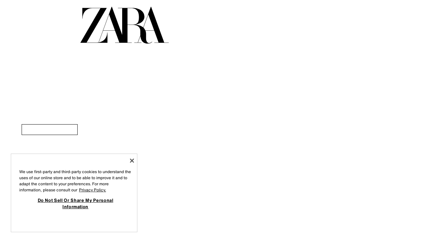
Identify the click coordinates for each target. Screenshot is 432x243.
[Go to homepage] (124, 25)
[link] (50, 129)
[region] (74, 193)
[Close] (132, 161)
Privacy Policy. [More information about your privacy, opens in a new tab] (92, 190)
